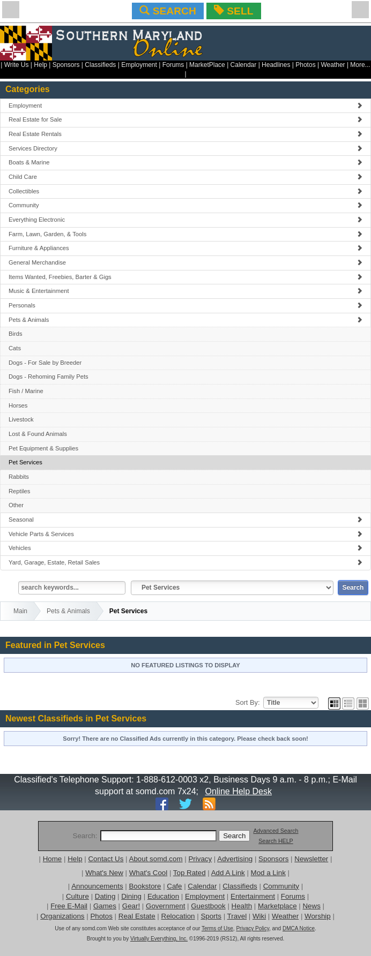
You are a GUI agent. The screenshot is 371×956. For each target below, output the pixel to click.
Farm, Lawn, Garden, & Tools (185, 234)
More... (360, 65)
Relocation (178, 916)
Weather (333, 65)
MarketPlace (207, 65)
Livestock (21, 419)
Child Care (185, 177)
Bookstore (145, 886)
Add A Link (228, 873)
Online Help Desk (238, 791)
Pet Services (25, 462)
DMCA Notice (299, 928)
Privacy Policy (252, 928)
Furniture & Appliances (185, 248)
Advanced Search (275, 830)
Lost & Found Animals (38, 434)
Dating (105, 896)
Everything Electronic (185, 219)
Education (163, 896)
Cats (15, 348)
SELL (233, 11)
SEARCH (167, 11)
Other (16, 505)
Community (185, 205)
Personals (185, 305)
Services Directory (185, 148)
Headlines (276, 65)
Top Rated (189, 873)
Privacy (200, 859)
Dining (131, 896)
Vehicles (185, 548)
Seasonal (185, 519)
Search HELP (275, 841)
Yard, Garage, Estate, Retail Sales (185, 562)
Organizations (62, 916)
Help (40, 65)
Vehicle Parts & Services (185, 534)
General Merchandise (185, 262)
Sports (211, 916)
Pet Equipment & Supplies (43, 448)
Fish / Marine (26, 391)
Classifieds (100, 65)
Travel (237, 916)
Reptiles (19, 491)
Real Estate (136, 916)
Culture (77, 896)
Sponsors (66, 65)
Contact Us (105, 859)
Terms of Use (217, 928)
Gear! (131, 906)
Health (242, 906)
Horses (18, 405)
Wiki (259, 916)
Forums (173, 65)
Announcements (97, 886)
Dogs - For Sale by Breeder (45, 362)
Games (104, 906)
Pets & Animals (185, 320)
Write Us (16, 65)
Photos (305, 65)
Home (52, 859)
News (311, 906)
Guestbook (208, 906)
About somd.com (156, 859)
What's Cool (148, 873)
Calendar (244, 65)
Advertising (235, 859)
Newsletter (311, 859)
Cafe (174, 886)
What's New (104, 873)
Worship (318, 916)
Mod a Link (268, 873)
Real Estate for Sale (185, 119)
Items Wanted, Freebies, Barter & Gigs (185, 277)
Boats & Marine (185, 162)
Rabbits (19, 476)
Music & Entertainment (185, 291)
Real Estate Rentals (185, 134)
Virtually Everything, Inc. (159, 939)
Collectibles (185, 191)
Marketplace (277, 906)
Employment (139, 65)
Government (165, 906)
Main (20, 611)
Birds (16, 333)
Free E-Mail (68, 906)
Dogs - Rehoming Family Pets (48, 376)
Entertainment (253, 896)
